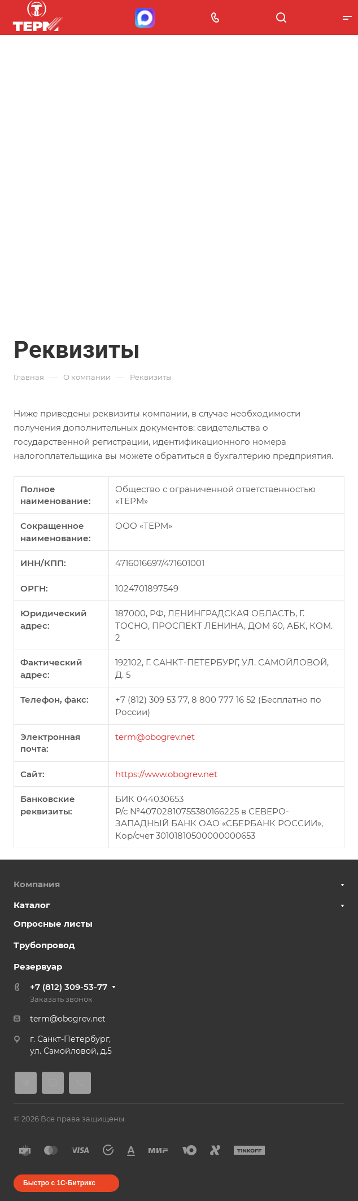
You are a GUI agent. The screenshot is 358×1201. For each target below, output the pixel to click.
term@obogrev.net (155, 736)
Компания (37, 884)
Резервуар (38, 966)
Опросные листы (53, 923)
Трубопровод (44, 945)
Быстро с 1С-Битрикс (59, 1183)
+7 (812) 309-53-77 (68, 986)
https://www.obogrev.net (166, 774)
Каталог (32, 905)
